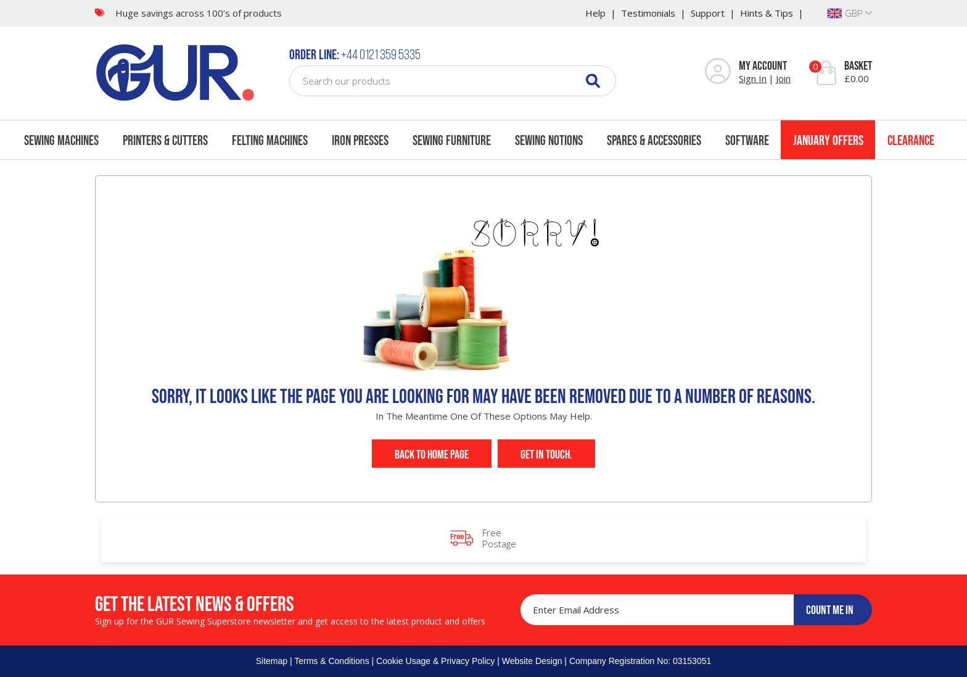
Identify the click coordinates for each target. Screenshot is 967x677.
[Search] (593, 80)
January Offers (828, 140)
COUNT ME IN (830, 610)
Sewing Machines (61, 140)
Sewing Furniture (452, 140)
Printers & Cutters (165, 140)
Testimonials (648, 13)
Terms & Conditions (331, 661)
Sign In (753, 78)
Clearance (910, 140)
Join (783, 78)
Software (747, 140)
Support (708, 13)
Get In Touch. (546, 454)
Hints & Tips (766, 13)
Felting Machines (270, 140)
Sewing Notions (549, 140)
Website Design (532, 661)
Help (595, 13)
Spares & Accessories (654, 140)
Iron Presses (360, 140)
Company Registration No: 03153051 (640, 661)
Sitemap (271, 661)
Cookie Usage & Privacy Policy (435, 661)
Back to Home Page (432, 454)
